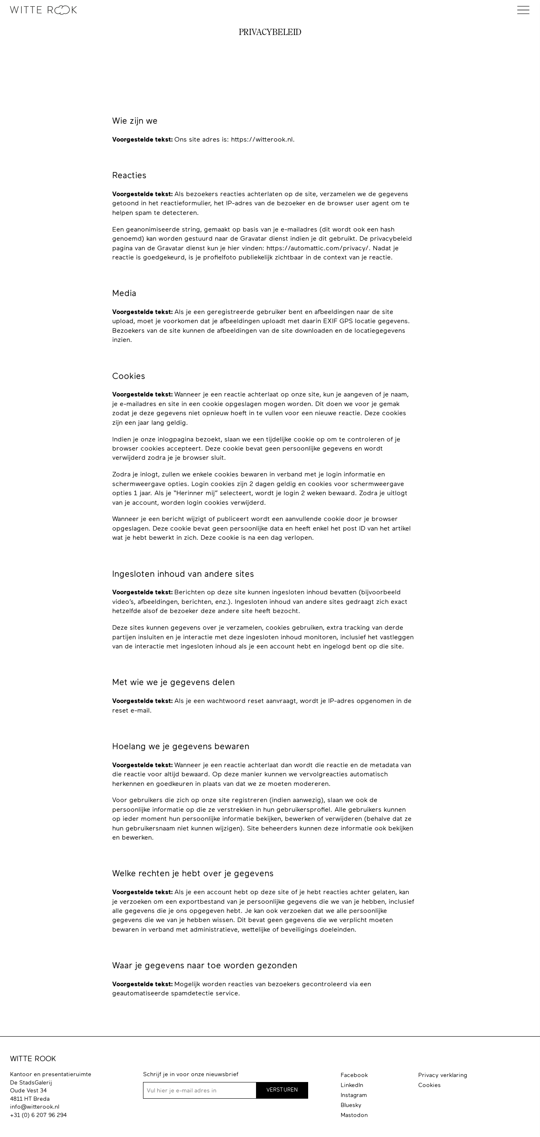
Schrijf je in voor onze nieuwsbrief (191, 1074)
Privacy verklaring (442, 1075)
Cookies (429, 1085)
